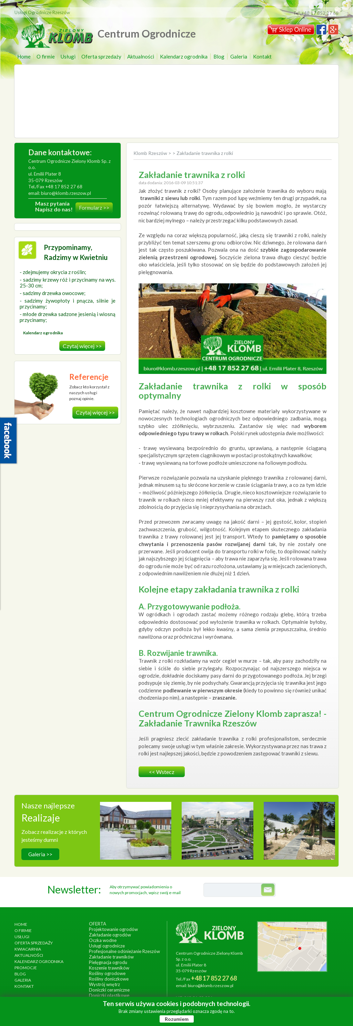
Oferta (97, 923)
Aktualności (140, 56)
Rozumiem (177, 1019)
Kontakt (262, 56)
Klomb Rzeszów (150, 153)
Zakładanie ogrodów (110, 935)
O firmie (46, 56)
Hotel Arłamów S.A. (135, 828)
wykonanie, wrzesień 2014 (135, 835)
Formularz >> (94, 208)
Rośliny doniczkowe (109, 979)
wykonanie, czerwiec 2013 (217, 835)
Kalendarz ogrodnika (184, 56)
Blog (218, 56)
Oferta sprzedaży (101, 56)
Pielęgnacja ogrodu (108, 962)
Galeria (238, 56)
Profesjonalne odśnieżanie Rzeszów (124, 951)
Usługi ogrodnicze (107, 946)
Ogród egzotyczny (299, 828)
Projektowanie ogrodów (113, 929)
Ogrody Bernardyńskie (217, 828)
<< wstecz (161, 771)
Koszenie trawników (109, 968)
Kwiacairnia (27, 949)
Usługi (68, 56)
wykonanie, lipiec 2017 (299, 835)
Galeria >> (40, 854)
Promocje (25, 967)
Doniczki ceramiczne (109, 990)
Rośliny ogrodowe (107, 973)
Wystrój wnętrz (104, 984)
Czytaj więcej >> (82, 346)
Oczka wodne (103, 940)
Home (24, 56)
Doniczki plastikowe (109, 995)
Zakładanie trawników (111, 957)
